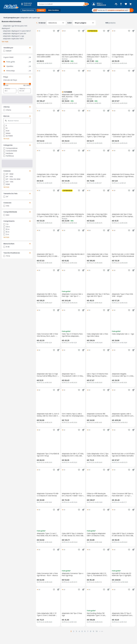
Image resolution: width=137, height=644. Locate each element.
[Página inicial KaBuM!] (11, 7)
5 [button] (82, 631)
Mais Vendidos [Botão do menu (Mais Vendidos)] (53, 10)
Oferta (7, 110)
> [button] (99, 631)
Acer (6, 131)
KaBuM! (7, 51)
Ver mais (5, 42)
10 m (6, 229)
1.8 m (6, 227)
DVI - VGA (8, 182)
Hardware (8, 153)
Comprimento (9, 221)
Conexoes (7, 203)
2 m (6, 234)
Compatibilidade (10, 212)
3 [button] (76, 631)
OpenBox (9, 66)
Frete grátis (10, 62)
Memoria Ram (8, 244)
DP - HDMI (8, 174)
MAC (6, 215)
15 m (6, 232)
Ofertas (6, 107)
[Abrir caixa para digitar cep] (27, 4)
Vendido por (8, 48)
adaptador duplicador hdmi (13, 39)
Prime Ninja (10, 71)
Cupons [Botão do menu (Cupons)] (41, 10)
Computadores (10, 148)
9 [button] (93, 631)
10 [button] (97, 631)
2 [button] (73, 631)
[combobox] (61, 4)
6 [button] (85, 631)
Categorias (8, 145)
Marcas (6, 116)
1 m (5, 224)
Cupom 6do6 (8, 57)
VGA (6, 206)
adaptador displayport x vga (13, 36)
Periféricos (8, 156)
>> (102, 631)
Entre (99, 3)
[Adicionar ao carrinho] (58, 31)
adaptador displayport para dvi (14, 33)
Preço (5, 77)
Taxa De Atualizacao (11, 253)
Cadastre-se (101, 5)
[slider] (4, 84)
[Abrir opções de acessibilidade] (121, 4)
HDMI (6, 184)
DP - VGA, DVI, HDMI (11, 179)
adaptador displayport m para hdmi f (17, 31)
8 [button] (90, 631)
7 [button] (87, 631)
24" (5, 197)
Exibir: (81, 22)
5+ (5, 128)
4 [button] (79, 631)
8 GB (6, 247)
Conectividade (10, 151)
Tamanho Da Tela (10, 193)
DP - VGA (8, 177)
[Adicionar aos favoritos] (54, 31)
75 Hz (6, 256)
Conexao (7, 171)
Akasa (6, 133)
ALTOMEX (8, 136)
